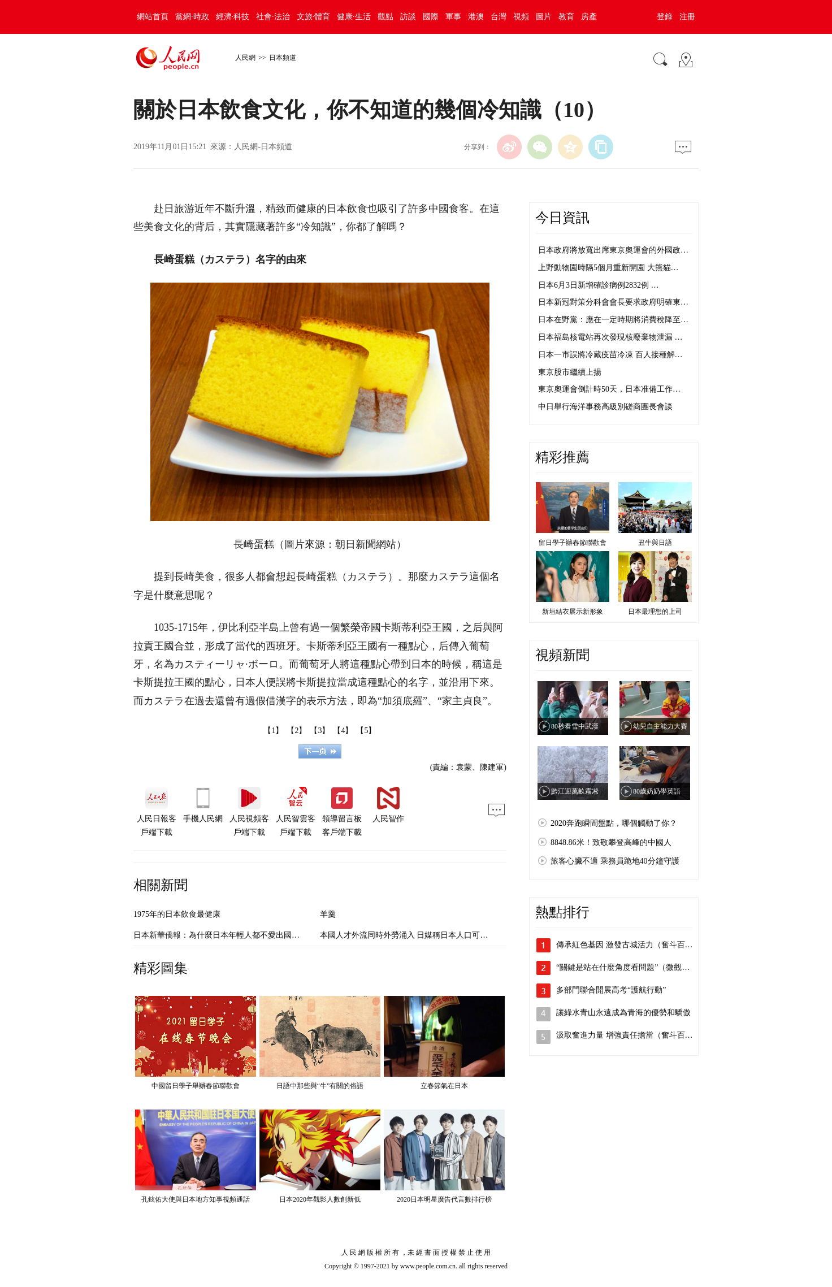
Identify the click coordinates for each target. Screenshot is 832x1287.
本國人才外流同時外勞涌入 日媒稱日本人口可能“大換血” (419, 935)
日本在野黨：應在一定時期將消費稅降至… (613, 319)
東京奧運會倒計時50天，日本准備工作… (609, 389)
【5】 (366, 730)
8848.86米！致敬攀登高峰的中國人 (611, 842)
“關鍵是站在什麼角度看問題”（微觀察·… (628, 967)
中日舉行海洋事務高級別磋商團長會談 (605, 406)
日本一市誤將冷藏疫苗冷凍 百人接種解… (610, 354)
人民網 (245, 58)
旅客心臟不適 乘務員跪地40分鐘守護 (615, 861)
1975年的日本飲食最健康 (176, 914)
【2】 (296, 730)
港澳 (476, 16)
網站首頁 (152, 16)
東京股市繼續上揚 (569, 372)
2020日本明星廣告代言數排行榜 (444, 1199)
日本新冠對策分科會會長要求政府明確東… (613, 302)
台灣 (498, 16)
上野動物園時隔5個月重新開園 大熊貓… (608, 267)
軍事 (453, 16)
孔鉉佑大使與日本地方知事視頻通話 (195, 1199)
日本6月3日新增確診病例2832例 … (598, 285)
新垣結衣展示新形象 (572, 612)
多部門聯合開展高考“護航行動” (611, 990)
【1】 (273, 730)
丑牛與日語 (655, 543)
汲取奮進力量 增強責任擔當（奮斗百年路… (632, 1035)
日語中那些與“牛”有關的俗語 (320, 1086)
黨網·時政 (192, 16)
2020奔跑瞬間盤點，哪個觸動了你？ (614, 823)
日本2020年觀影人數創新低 (320, 1199)
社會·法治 (273, 16)
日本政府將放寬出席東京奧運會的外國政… (613, 250)
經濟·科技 (233, 16)
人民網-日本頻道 (263, 146)
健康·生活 (354, 16)
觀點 (385, 16)
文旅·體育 (314, 16)
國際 (431, 16)
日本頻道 (282, 58)
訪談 (408, 16)
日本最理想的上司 (655, 612)
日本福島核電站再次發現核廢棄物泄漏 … (610, 337)
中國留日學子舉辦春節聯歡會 (195, 1086)
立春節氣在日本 (444, 1086)
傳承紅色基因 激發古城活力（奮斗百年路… (632, 945)
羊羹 (328, 914)
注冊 (687, 16)
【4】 (343, 730)
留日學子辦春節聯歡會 (572, 543)
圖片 (544, 16)
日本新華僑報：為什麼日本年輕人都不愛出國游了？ (224, 935)
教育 (566, 16)
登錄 (665, 16)
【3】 (320, 730)
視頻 (521, 16)
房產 (589, 16)
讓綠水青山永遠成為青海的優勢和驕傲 (623, 1012)
